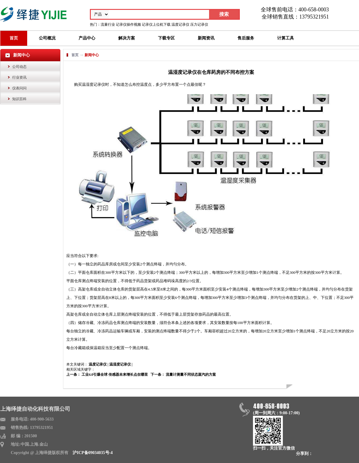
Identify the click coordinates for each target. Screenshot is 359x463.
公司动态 (19, 67)
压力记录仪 (199, 24)
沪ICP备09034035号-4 (93, 452)
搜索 (224, 14)
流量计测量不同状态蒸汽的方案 (190, 374)
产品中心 (87, 38)
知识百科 (19, 99)
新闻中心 (92, 55)
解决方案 (126, 38)
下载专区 (166, 38)
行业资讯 (19, 77)
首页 (14, 38)
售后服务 (245, 38)
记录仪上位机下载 (156, 24)
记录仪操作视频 (128, 24)
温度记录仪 (180, 24)
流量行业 (108, 24)
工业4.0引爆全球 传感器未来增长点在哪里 (114, 374)
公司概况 (47, 38)
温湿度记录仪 (120, 364)
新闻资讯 (206, 38)
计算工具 (285, 38)
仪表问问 (19, 88)
